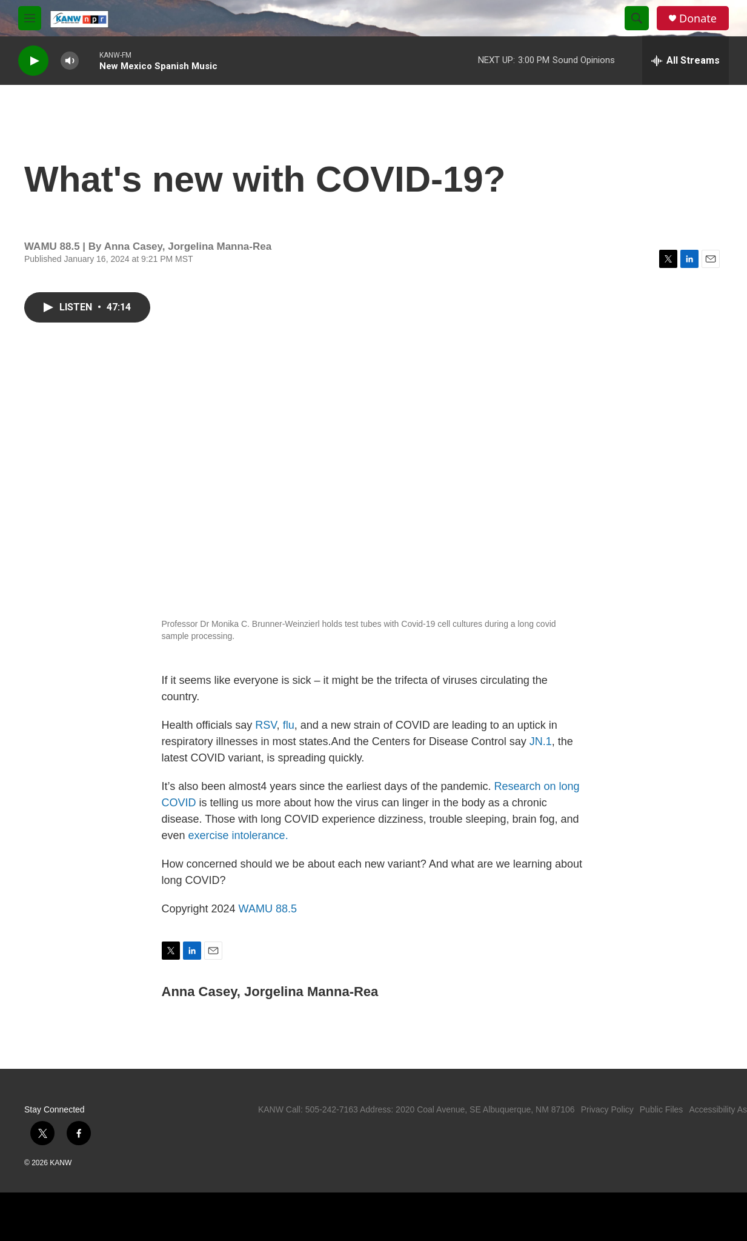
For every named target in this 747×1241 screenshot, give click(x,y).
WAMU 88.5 (268, 909)
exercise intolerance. (238, 835)
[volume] (69, 61)
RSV (265, 725)
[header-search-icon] (637, 18)
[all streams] (685, 60)
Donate (698, 18)
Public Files (661, 1109)
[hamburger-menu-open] (29, 18)
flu (288, 725)
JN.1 (541, 741)
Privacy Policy (607, 1109)
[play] (33, 61)
